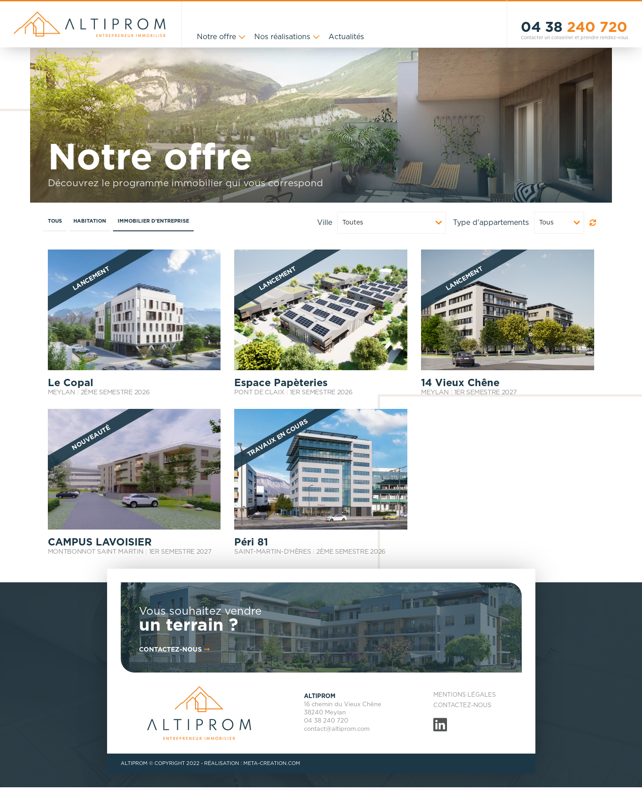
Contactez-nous (462, 705)
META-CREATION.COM (271, 763)
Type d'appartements (491, 222)
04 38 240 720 (326, 721)
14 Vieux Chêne (460, 383)
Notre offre (216, 37)
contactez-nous (175, 649)
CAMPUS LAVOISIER (100, 542)
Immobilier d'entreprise (153, 221)
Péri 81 (251, 542)
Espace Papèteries (281, 383)
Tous (55, 221)
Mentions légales (464, 695)
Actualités (346, 37)
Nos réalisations (282, 37)
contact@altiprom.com (337, 729)
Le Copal (70, 383)
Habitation (89, 221)
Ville (324, 222)
